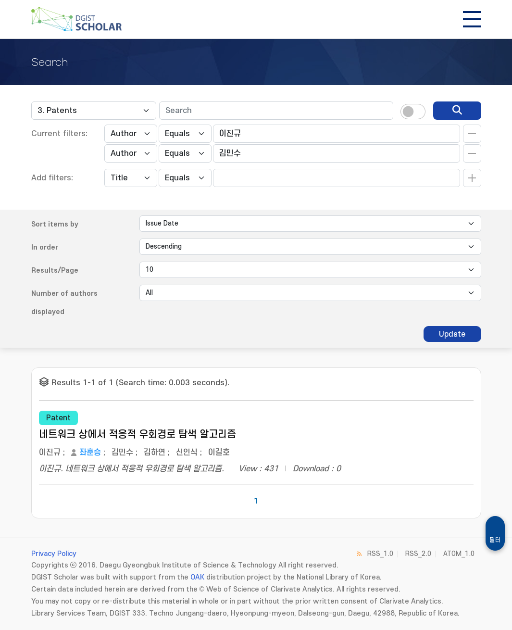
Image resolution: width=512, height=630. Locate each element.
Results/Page (54, 270)
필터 (495, 540)
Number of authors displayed (64, 303)
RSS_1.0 (380, 553)
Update (452, 334)
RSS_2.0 (418, 553)
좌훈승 (90, 452)
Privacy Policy (53, 554)
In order (44, 247)
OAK (197, 577)
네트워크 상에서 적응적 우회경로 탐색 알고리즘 (137, 434)
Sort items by (54, 224)
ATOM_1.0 (459, 553)
